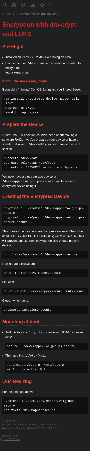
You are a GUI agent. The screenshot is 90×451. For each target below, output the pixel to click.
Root (8, 13)
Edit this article (10, 435)
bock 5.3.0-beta (11, 439)
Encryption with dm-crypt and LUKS (38, 13)
